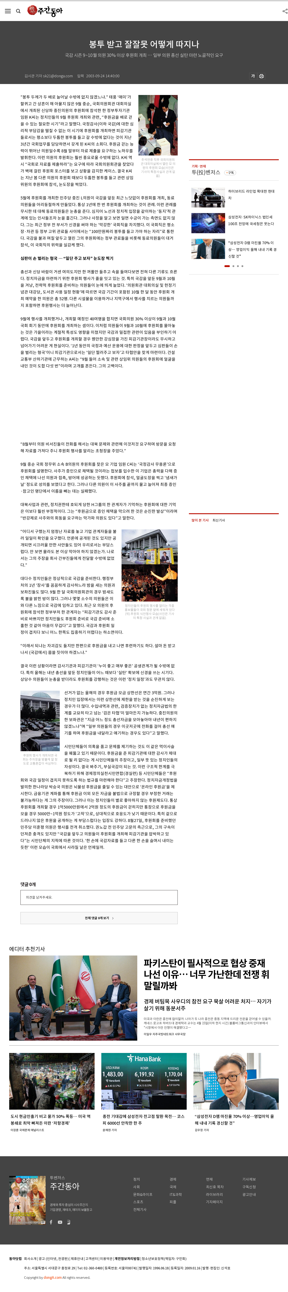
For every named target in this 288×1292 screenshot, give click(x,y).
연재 (209, 1179)
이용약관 (106, 1259)
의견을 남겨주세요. (39, 897)
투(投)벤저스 (206, 172)
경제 (173, 1179)
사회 (136, 1187)
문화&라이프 (143, 1195)
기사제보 (249, 1179)
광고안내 (249, 1195)
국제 (173, 1187)
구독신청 (249, 1187)
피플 (173, 1202)
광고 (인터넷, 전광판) (54, 1259)
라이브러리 (214, 1195)
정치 (136, 1179)
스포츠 (138, 1202)
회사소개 (30, 1259)
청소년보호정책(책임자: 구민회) (164, 1259)
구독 (231, 173)
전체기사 (140, 1210)
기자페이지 (214, 1202)
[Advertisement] (87, 404)
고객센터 (91, 1259)
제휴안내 (77, 1259)
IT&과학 (176, 1195)
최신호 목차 (215, 1187)
